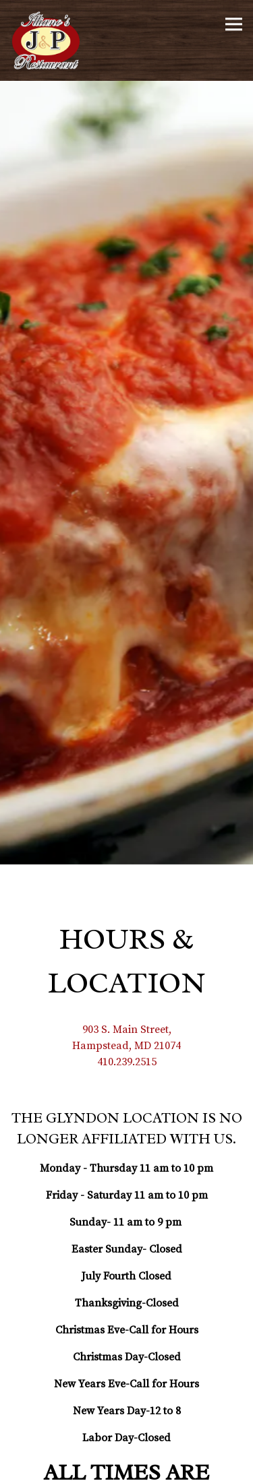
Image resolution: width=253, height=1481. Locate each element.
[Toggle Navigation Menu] (234, 24)
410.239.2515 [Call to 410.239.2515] (127, 962)
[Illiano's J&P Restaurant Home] (50, 40)
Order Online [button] (126, 1467)
